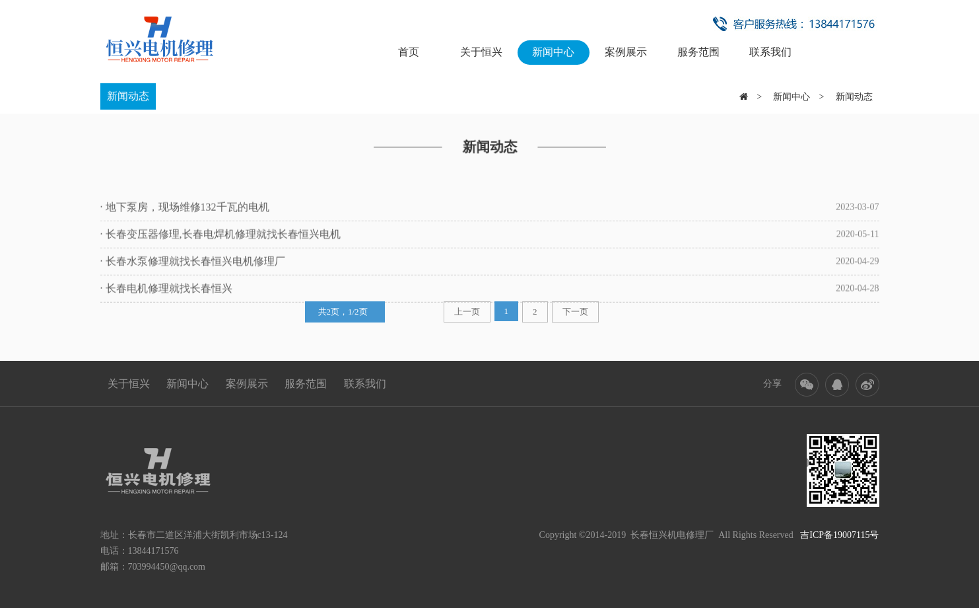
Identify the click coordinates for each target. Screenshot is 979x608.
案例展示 (626, 51)
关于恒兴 (481, 51)
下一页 (575, 306)
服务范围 (698, 51)
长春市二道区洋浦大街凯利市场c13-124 (208, 535)
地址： (114, 535)
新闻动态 (128, 94)
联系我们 (770, 51)
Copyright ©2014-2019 (582, 535)
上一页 (467, 306)
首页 (408, 51)
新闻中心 (553, 51)
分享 (772, 384)
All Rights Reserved (798, 535)
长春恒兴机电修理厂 (672, 535)
